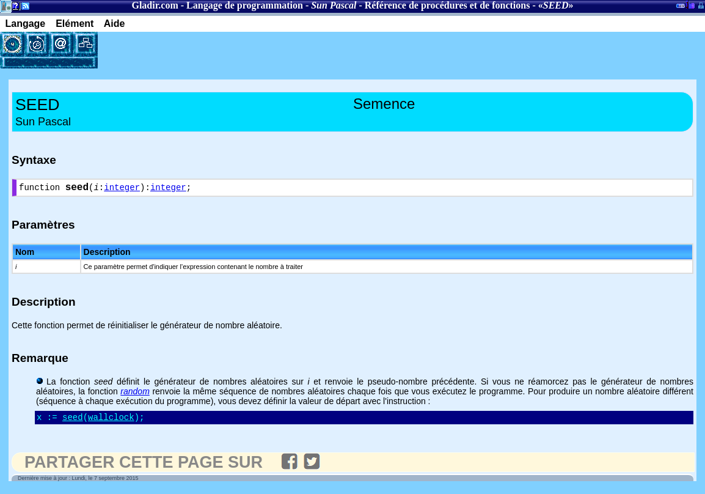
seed (72, 421)
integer (122, 189)
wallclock (111, 421)
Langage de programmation (244, 5)
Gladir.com (154, 5)
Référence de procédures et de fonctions (447, 5)
